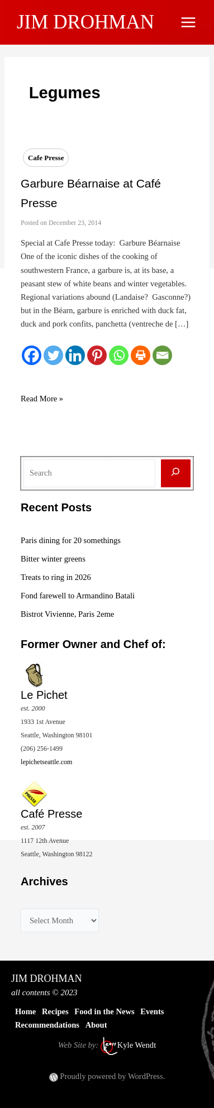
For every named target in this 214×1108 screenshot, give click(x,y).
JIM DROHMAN (85, 22)
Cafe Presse (46, 158)
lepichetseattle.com (46, 762)
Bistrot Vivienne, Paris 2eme (67, 614)
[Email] (162, 355)
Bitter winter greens (53, 558)
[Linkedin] (75, 355)
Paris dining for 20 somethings (71, 540)
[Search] (176, 473)
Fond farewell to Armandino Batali (78, 595)
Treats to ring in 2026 (56, 577)
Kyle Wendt (136, 1045)
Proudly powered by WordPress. (112, 1076)
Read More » (42, 398)
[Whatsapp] (119, 355)
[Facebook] (31, 355)
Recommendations (47, 1024)
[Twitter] (53, 355)
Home (25, 1011)
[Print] (140, 355)
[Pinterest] (97, 355)
